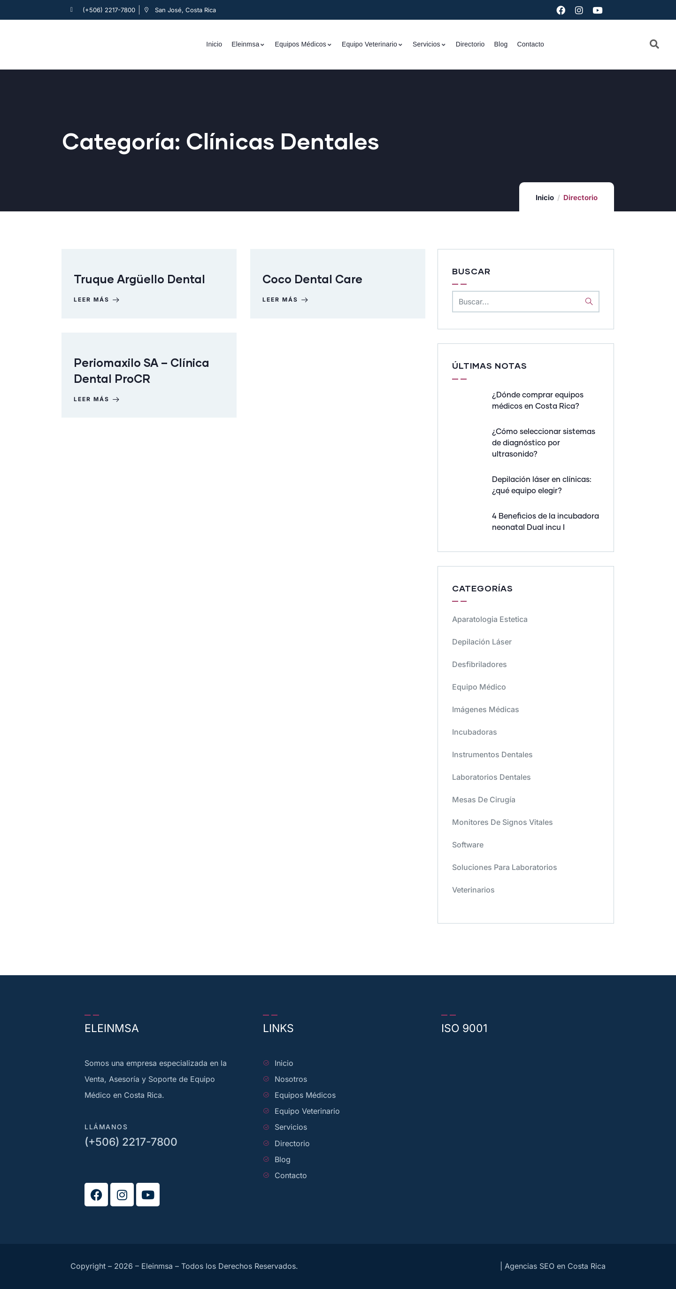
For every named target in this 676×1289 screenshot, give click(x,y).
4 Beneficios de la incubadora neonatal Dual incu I (545, 521)
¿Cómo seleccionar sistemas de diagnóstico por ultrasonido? (543, 443)
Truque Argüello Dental (141, 282)
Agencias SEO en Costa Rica (555, 1266)
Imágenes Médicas (485, 709)
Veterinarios (473, 889)
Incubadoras (474, 732)
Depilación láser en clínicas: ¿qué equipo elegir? (542, 485)
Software (468, 844)
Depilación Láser (482, 641)
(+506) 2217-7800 (130, 1142)
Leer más (99, 303)
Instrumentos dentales (492, 754)
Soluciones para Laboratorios (504, 867)
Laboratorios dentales (491, 777)
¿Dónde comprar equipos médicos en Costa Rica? (538, 400)
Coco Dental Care (314, 282)
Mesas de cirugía (483, 799)
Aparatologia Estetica (490, 619)
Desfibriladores (479, 664)
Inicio (545, 197)
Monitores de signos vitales (502, 822)
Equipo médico (479, 686)
